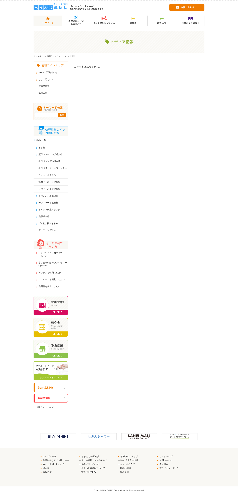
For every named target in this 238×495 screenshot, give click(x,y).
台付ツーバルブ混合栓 (49, 189)
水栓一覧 (41, 140)
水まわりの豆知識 (90, 457)
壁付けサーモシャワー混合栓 (53, 168)
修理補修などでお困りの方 (56, 461)
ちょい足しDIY (46, 79)
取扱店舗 (47, 473)
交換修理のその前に (91, 465)
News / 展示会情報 (48, 72)
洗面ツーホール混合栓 (49, 182)
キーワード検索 (54, 108)
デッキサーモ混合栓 (48, 203)
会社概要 (163, 465)
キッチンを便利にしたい (50, 273)
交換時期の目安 (88, 473)
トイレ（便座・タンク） (50, 209)
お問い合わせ (165, 461)
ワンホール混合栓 (47, 175)
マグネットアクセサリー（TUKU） (50, 254)
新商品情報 (44, 86)
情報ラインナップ (54, 56)
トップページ (39, 56)
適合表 (46, 468)
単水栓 (42, 147)
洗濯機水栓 (44, 216)
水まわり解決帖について (93, 468)
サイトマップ (165, 457)
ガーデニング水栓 (47, 230)
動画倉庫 (43, 93)
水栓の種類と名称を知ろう (94, 461)
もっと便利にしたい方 (54, 465)
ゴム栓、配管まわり (48, 223)
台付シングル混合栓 (48, 196)
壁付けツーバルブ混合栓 (50, 154)
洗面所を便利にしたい (49, 287)
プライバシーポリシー (170, 468)
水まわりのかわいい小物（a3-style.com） (50, 264)
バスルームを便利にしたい (52, 280)
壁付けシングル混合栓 (49, 161)
